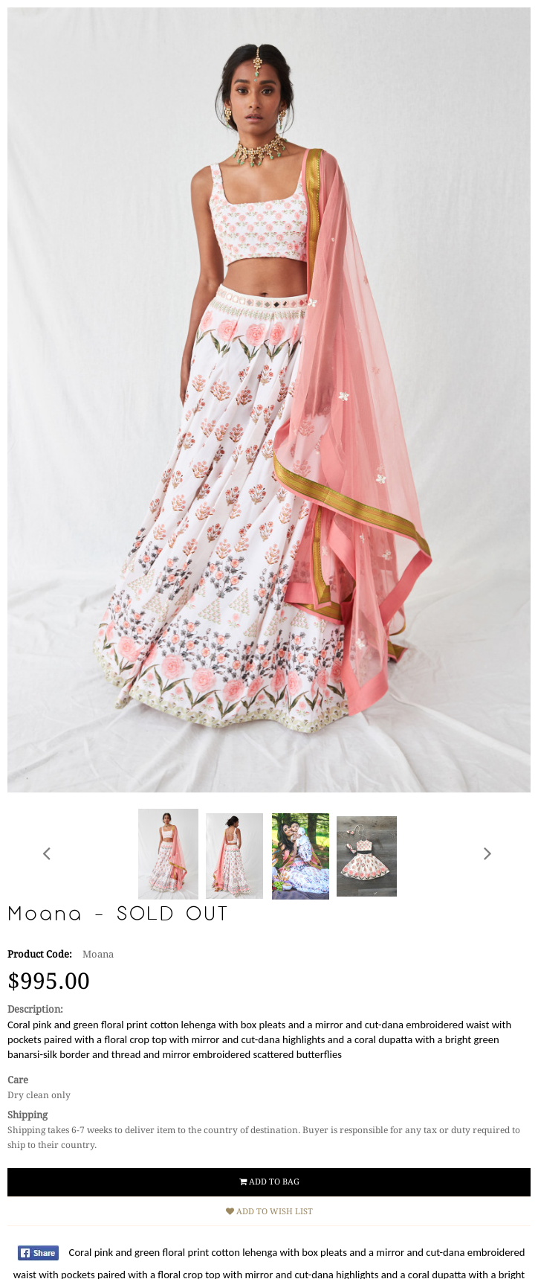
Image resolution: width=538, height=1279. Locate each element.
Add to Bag (269, 1182)
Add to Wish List (269, 1212)
